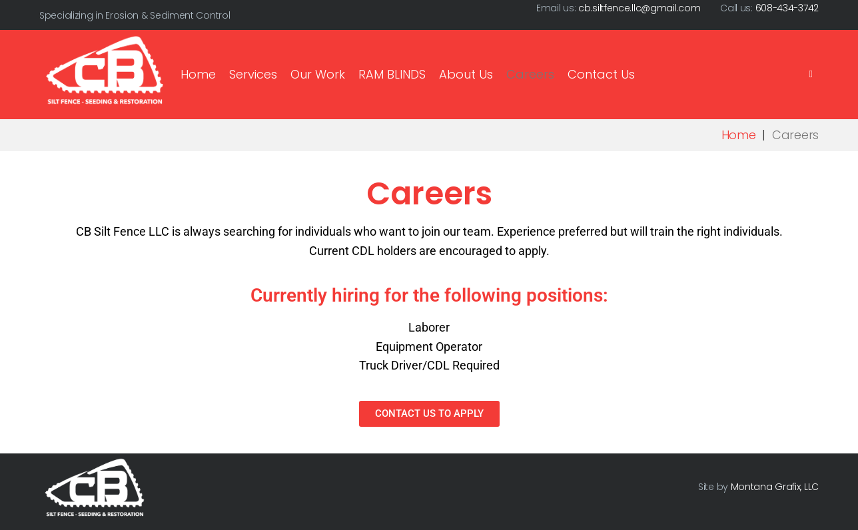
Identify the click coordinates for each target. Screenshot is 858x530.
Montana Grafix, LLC (775, 486)
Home (738, 135)
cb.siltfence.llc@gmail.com (639, 8)
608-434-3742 (787, 8)
